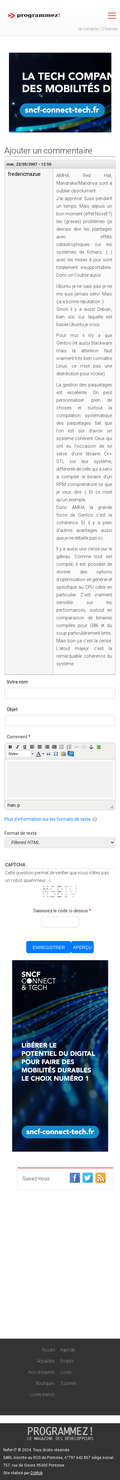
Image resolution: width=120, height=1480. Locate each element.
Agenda (67, 1349)
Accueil (48, 1349)
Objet (12, 709)
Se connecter (88, 29)
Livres (66, 1372)
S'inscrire (109, 29)
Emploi (67, 1361)
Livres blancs (42, 1394)
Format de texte (20, 833)
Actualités (46, 1361)
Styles (13, 754)
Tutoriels (68, 1383)
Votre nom (17, 681)
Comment (18, 736)
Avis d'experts (41, 1372)
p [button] (18, 805)
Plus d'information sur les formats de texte (47, 819)
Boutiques (45, 1383)
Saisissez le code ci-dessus (62, 910)
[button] (10, 746)
